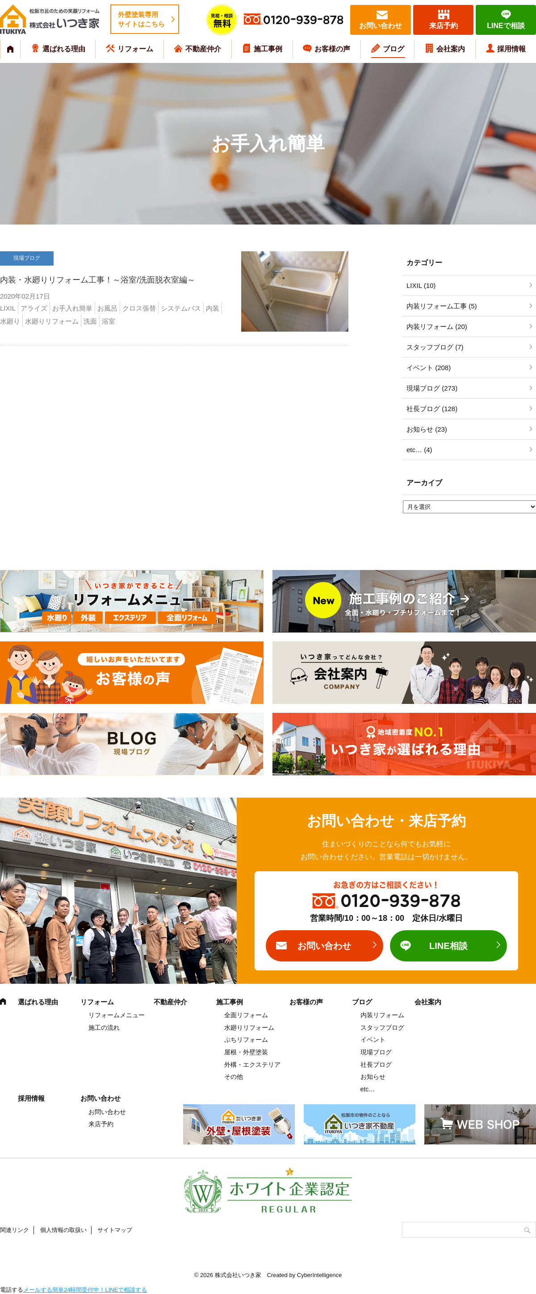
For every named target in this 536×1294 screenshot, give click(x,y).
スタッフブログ (382, 1027)
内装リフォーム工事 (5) (441, 306)
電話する (11, 1289)
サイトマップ (114, 1230)
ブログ (393, 49)
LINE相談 (448, 946)
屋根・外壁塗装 (246, 1052)
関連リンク (14, 1230)
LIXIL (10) (421, 285)
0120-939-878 (303, 20)
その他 (233, 1076)
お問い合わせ (380, 25)
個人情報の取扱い (63, 1230)
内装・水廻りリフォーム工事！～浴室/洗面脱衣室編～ (97, 279)
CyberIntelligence (319, 1275)
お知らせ (372, 1076)
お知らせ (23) (426, 429)
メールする (37, 1289)
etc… (367, 1089)
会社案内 (450, 49)
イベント (372, 1039)
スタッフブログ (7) (435, 347)
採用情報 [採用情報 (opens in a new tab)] (511, 49)
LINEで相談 (505, 25)
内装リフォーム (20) (436, 326)
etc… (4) (419, 450)
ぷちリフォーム (246, 1039)
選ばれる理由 (63, 49)
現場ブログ (376, 1052)
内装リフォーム (382, 1015)
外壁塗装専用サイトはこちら (141, 19)
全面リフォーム (246, 1015)
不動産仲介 (203, 49)
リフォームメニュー (116, 1015)
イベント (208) (428, 367)
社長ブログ (376, 1064)
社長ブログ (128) (431, 408)
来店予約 (443, 25)
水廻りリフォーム (249, 1027)
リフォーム (135, 49)
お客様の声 (332, 49)
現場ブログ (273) (431, 388)
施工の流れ (104, 1027)
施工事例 (268, 49)
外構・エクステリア (252, 1064)
